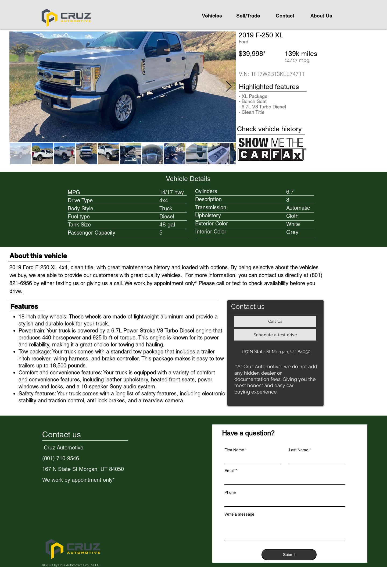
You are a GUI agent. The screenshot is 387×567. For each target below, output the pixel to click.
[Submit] (289, 554)
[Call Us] (275, 321)
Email (229, 471)
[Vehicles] (212, 15)
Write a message (239, 514)
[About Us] (321, 15)
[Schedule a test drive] (275, 335)
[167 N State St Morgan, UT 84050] (276, 351)
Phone (230, 492)
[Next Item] (228, 87)
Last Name (298, 450)
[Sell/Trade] (249, 15)
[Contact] (285, 15)
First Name (234, 450)
